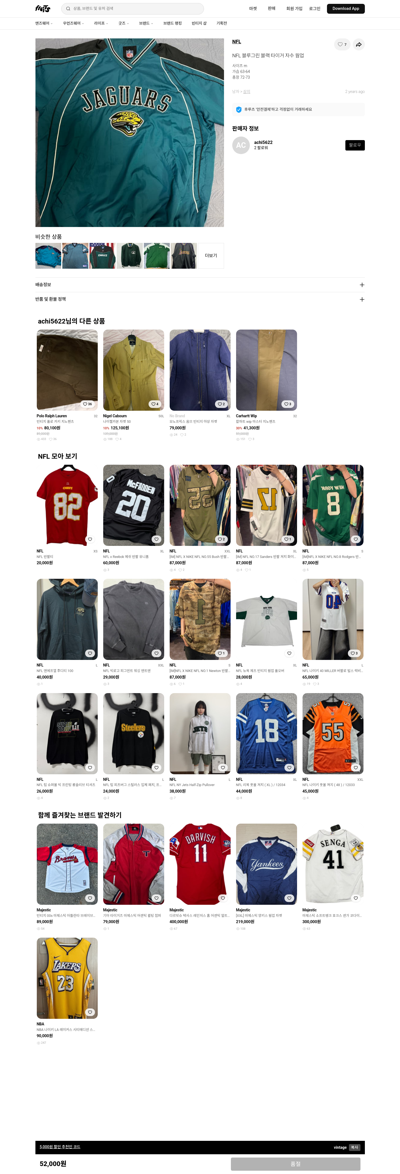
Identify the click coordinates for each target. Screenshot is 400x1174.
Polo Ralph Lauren (52, 416)
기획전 (221, 23)
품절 (295, 1164)
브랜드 (146, 23)
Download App (345, 8)
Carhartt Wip (246, 416)
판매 (271, 8)
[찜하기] (342, 44)
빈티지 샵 (199, 23)
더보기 (211, 255)
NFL (236, 41)
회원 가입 (294, 8)
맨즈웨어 (44, 23)
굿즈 (123, 23)
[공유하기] (358, 44)
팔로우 (355, 145)
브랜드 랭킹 (172, 23)
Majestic (44, 910)
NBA (40, 1024)
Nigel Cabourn (115, 416)
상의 (246, 91)
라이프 (101, 23)
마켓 (253, 8)
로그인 (314, 8)
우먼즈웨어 (73, 23)
